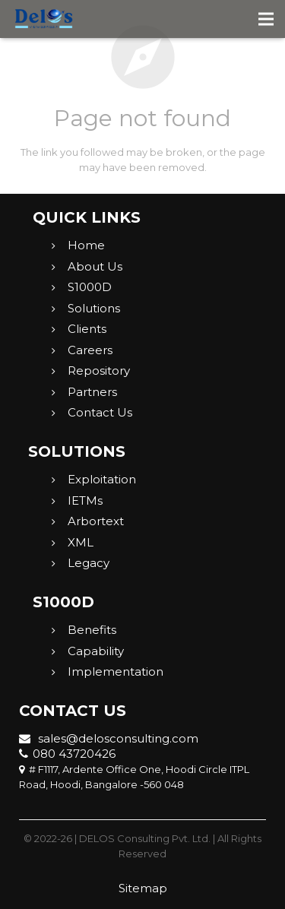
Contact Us (100, 412)
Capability (96, 651)
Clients (87, 328)
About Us (95, 266)
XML (80, 542)
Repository (99, 370)
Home (86, 245)
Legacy (88, 563)
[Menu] (266, 19)
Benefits (92, 629)
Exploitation (102, 479)
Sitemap (143, 888)
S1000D (90, 287)
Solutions (94, 308)
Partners (92, 392)
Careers (90, 350)
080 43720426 (67, 753)
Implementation (115, 671)
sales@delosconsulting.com (108, 738)
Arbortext (96, 521)
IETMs (85, 500)
